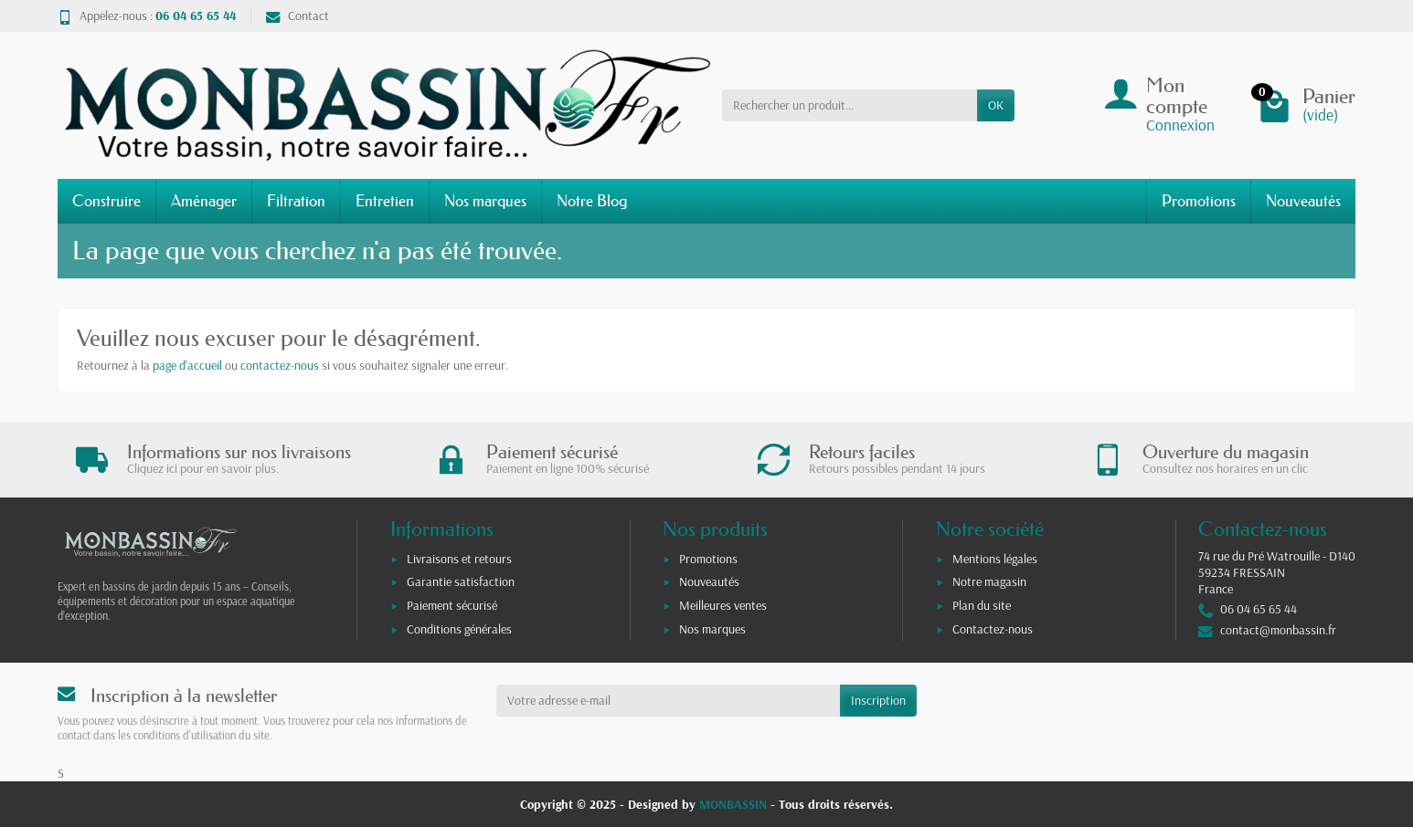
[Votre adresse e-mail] (668, 700)
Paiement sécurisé (452, 605)
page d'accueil (187, 365)
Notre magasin (989, 581)
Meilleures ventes (723, 605)
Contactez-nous (992, 629)
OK (996, 105)
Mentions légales (994, 558)
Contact (297, 15)
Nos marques (485, 200)
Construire (106, 200)
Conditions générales (459, 629)
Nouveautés (1303, 200)
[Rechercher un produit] (849, 104)
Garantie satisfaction (461, 581)
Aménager (204, 200)
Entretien (385, 200)
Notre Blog (592, 200)
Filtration (296, 200)
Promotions (1199, 200)
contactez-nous (279, 365)
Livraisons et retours (459, 558)
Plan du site (981, 605)
